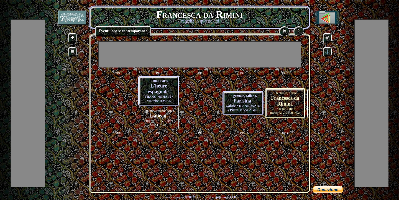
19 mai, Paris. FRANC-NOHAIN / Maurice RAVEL (159, 91)
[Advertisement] (199, 54)
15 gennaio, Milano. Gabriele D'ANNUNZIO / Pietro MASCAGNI (243, 103)
